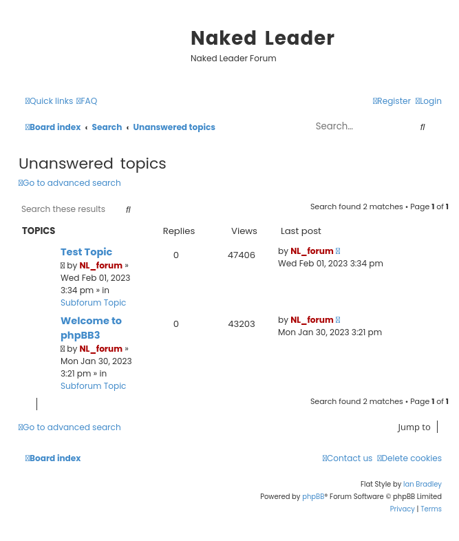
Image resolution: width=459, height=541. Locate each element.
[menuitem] (86, 101)
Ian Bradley (422, 484)
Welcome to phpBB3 (91, 328)
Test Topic (86, 252)
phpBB (313, 496)
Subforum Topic (93, 302)
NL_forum (101, 265)
